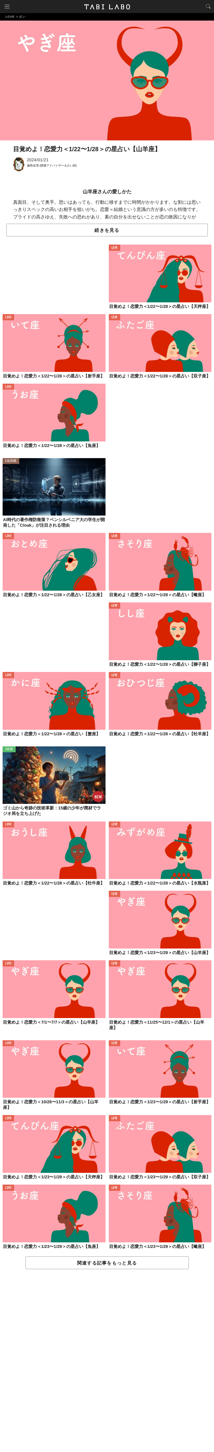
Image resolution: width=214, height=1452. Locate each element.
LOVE (114, 248)
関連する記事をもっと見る (107, 1263)
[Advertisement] (107, 1360)
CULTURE (11, 461)
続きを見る (106, 230)
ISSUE (9, 749)
